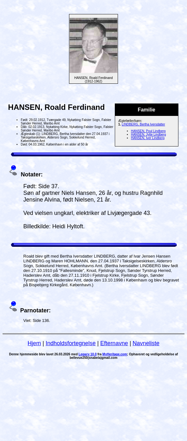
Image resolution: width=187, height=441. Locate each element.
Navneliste (146, 343)
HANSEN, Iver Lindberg (148, 138)
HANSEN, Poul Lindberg (148, 131)
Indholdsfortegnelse (71, 343)
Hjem (34, 343)
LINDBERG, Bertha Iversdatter (143, 124)
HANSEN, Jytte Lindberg (148, 134)
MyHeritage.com (114, 354)
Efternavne (114, 343)
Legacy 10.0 (88, 354)
